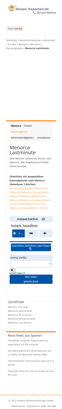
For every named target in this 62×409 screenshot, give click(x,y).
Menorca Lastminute (21, 188)
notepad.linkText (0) (31, 219)
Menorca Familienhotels (35, 200)
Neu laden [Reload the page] (31, 276)
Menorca (35, 44)
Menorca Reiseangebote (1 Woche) (29, 207)
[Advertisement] (31, 85)
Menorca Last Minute (19, 322)
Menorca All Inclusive (20, 314)
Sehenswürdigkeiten (22, 137)
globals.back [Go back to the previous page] (31, 281)
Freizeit (28, 125)
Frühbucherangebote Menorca (26, 203)
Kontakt (51, 406)
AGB (43, 406)
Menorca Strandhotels (34, 192)
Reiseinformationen (30, 40)
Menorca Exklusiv (19, 196)
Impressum (33, 406)
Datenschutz (18, 406)
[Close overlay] (13, 270)
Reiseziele (49, 40)
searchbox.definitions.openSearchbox (31, 247)
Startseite (11, 40)
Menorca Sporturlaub (20, 310)
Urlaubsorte (43, 137)
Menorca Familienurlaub (21, 318)
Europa (12, 44)
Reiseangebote (14, 48)
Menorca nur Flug (18, 306)
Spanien (23, 44)
